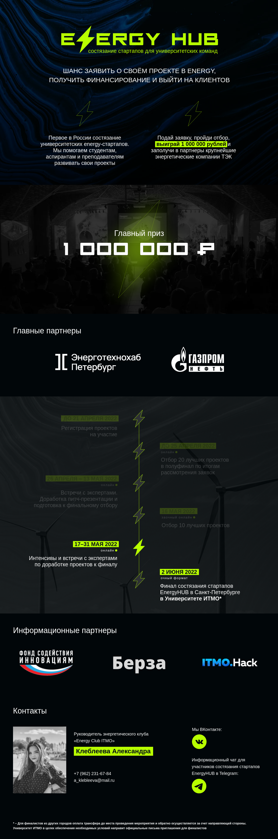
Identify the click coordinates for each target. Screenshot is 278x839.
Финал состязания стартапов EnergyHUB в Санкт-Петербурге (200, 592)
